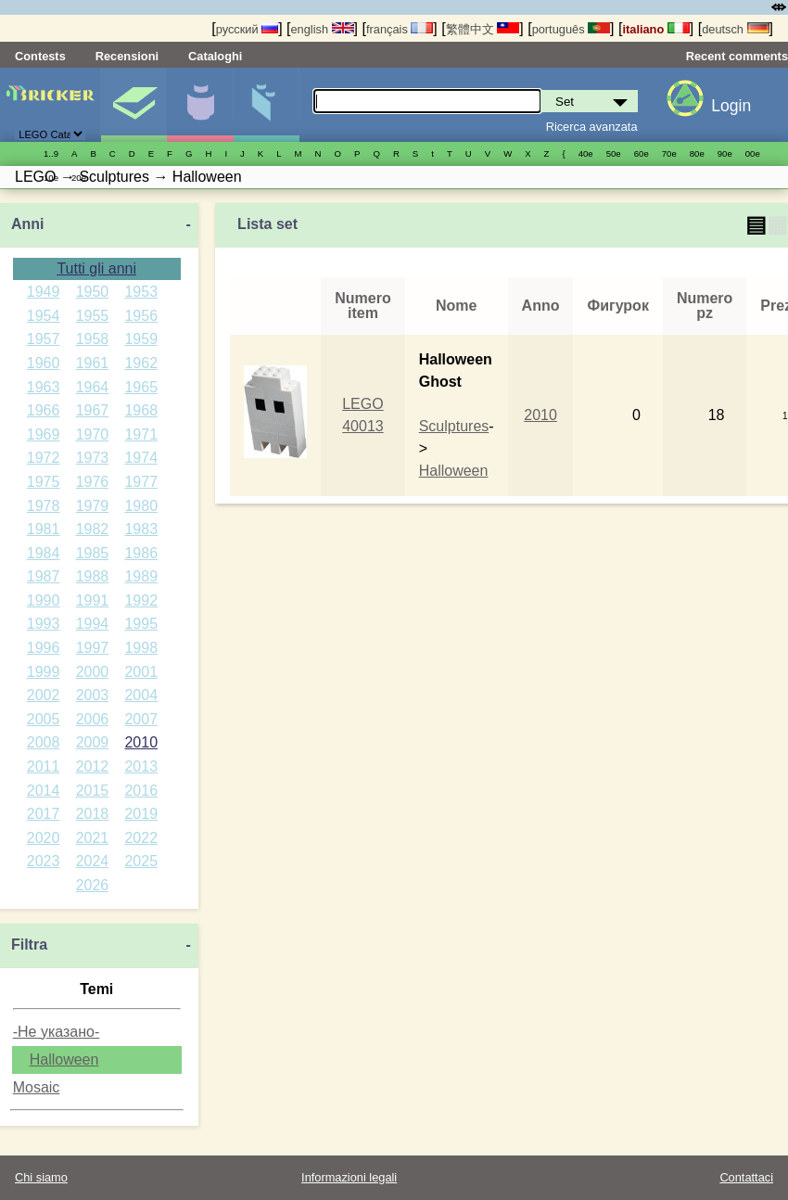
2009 (92, 742)
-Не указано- (56, 1032)
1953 (141, 292)
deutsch (735, 29)
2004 (141, 695)
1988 (92, 576)
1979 (92, 506)
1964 (92, 387)
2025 (141, 861)
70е (669, 153)
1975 (43, 482)
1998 (141, 648)
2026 (92, 885)
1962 (141, 363)
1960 (43, 363)
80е (697, 153)
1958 (92, 339)
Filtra (29, 944)
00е (752, 153)
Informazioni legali (349, 1177)
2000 (92, 672)
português (571, 29)
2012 (92, 766)
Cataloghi (215, 56)
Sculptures (454, 426)
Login (731, 105)
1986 (141, 553)
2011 (43, 766)
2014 (43, 790)
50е (613, 153)
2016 (141, 790)
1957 (43, 339)
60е (641, 153)
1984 (43, 553)
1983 (141, 529)
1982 (92, 529)
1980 (141, 506)
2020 (43, 838)
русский (247, 29)
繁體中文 (483, 29)
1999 (43, 672)
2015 (92, 790)
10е (51, 177)
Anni (27, 224)
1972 (43, 458)
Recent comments (737, 56)
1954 (43, 316)
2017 (43, 814)
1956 (141, 316)
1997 (92, 648)
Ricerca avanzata (592, 127)
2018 (92, 814)
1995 (141, 624)
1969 (43, 434)
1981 (43, 529)
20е (78, 177)
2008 (43, 742)
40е (585, 153)
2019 (141, 814)
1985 (92, 553)
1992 (141, 600)
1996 (43, 648)
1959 (141, 339)
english (322, 29)
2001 (141, 672)
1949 (43, 292)
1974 (141, 458)
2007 (141, 719)
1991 (92, 600)
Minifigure (199, 105)
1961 (92, 363)
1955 (92, 316)
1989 (141, 576)
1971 (141, 434)
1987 (43, 576)
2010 (141, 742)
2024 (92, 861)
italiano (655, 29)
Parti (266, 105)
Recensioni (127, 56)
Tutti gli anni (96, 268)
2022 (141, 838)
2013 (141, 766)
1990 (43, 600)
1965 (141, 387)
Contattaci (746, 1177)
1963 (43, 387)
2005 (43, 719)
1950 (92, 292)
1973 (92, 458)
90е (725, 153)
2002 (43, 695)
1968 (141, 410)
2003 (92, 695)
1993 (43, 624)
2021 (92, 838)
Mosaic (36, 1087)
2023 (43, 861)
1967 (92, 410)
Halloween (64, 1059)
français (399, 29)
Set (133, 105)
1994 (92, 624)
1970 (92, 434)
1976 (92, 482)
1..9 (51, 153)
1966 (43, 410)
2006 (92, 719)
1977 (141, 482)
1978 (43, 506)
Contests (40, 56)
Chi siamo (41, 1177)
